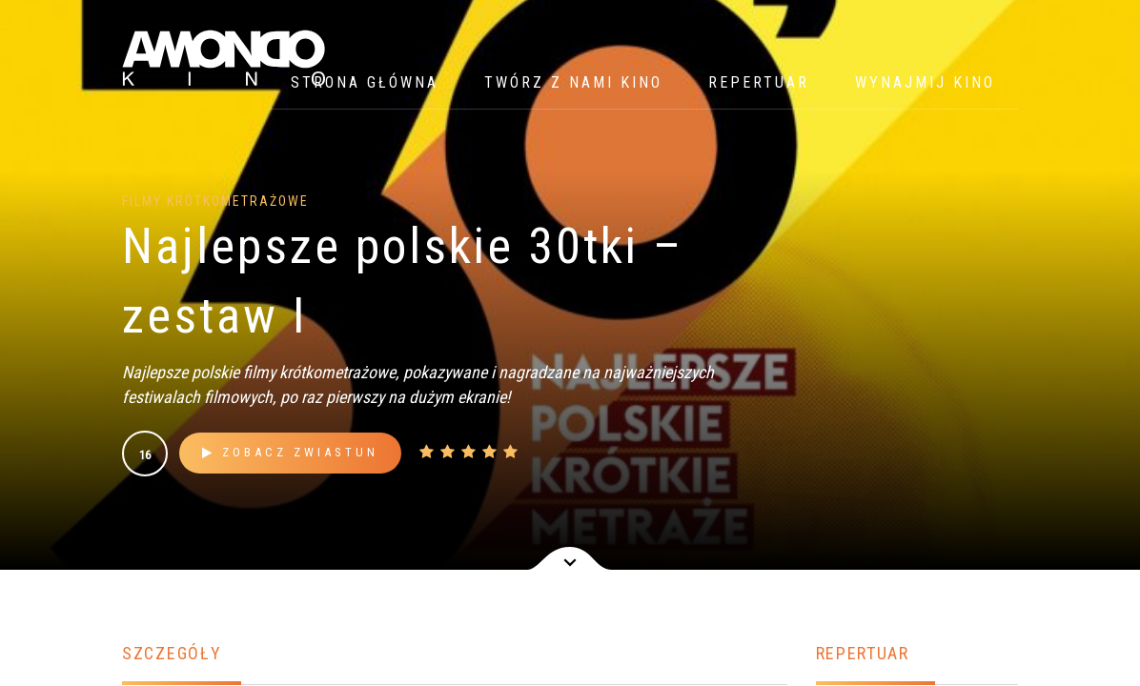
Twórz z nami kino (573, 82)
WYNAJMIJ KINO (925, 82)
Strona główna (364, 82)
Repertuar (758, 82)
